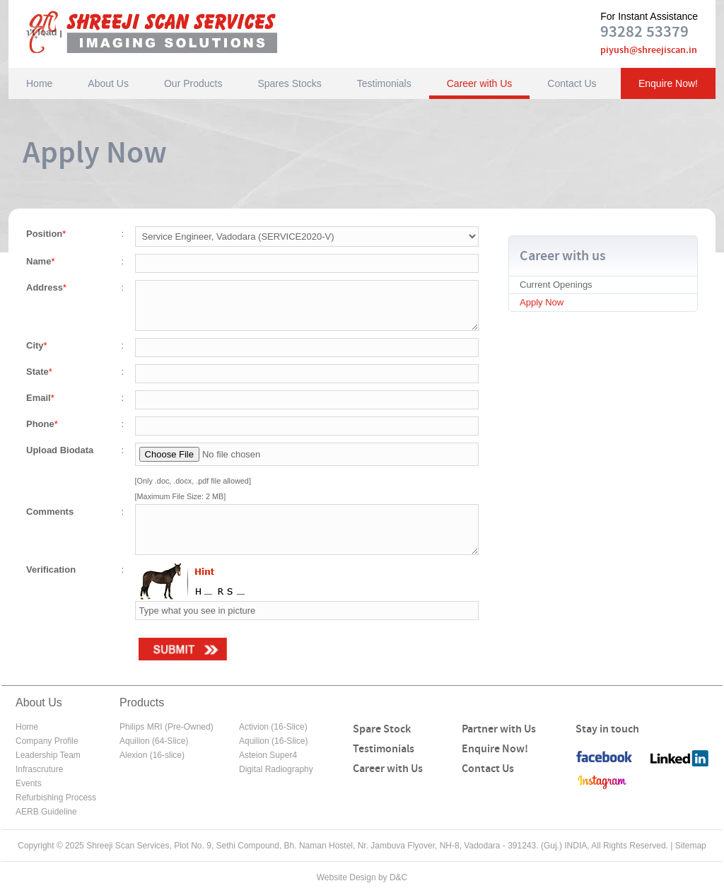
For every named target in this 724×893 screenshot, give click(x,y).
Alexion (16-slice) (152, 755)
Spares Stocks (289, 83)
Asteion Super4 (268, 755)
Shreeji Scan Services (170, 32)
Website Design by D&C (362, 877)
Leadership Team (48, 755)
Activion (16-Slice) (273, 727)
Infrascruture (39, 769)
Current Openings (556, 284)
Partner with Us (499, 729)
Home (39, 83)
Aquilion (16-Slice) (273, 741)
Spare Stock (382, 729)
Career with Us (480, 83)
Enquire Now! (668, 83)
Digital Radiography (276, 769)
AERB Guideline (46, 812)
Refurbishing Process (56, 797)
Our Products (193, 83)
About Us (108, 83)
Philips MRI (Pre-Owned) (166, 727)
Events (29, 783)
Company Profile (47, 741)
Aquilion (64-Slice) (153, 741)
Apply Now (542, 302)
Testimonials (384, 83)
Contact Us (571, 83)
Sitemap (690, 846)
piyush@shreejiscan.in (648, 50)
